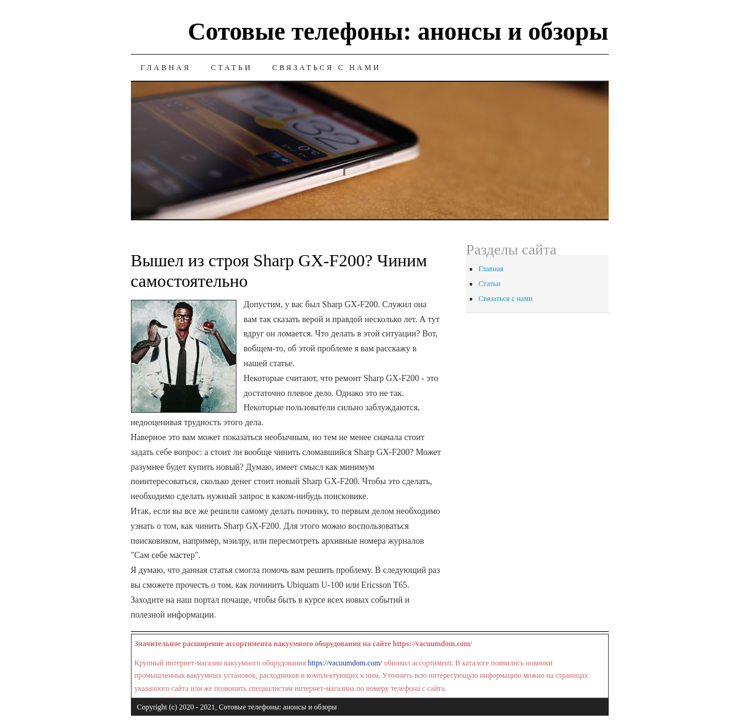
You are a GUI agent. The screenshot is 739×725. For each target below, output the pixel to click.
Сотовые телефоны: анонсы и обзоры (398, 31)
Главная (166, 67)
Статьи (232, 67)
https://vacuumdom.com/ (345, 663)
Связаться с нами (326, 67)
